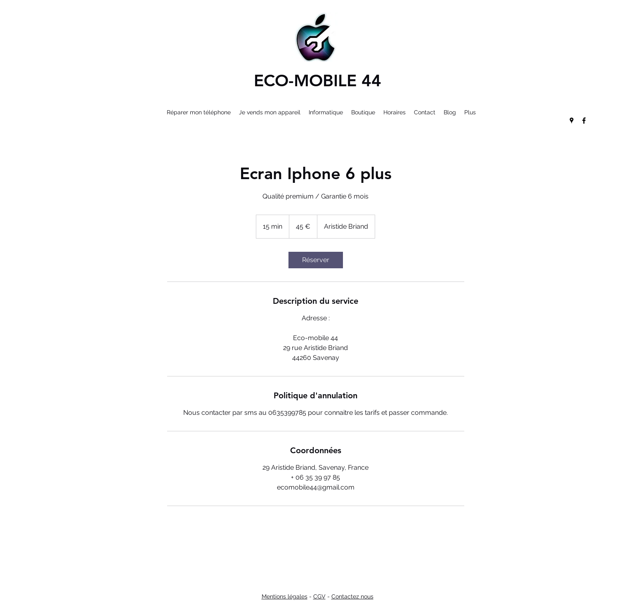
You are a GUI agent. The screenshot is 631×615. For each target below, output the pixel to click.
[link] (315, 260)
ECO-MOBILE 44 (317, 80)
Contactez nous (352, 596)
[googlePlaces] (571, 120)
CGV (319, 596)
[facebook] (584, 120)
